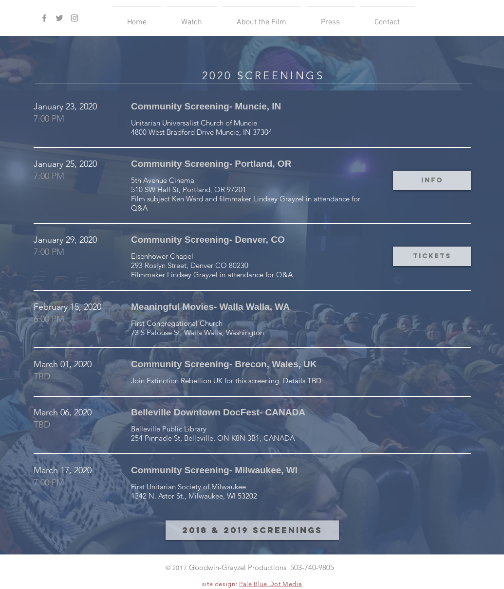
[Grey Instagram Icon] (74, 18)
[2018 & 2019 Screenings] (252, 530)
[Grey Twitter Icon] (59, 18)
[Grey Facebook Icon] (44, 18)
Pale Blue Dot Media (270, 584)
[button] (192, 18)
